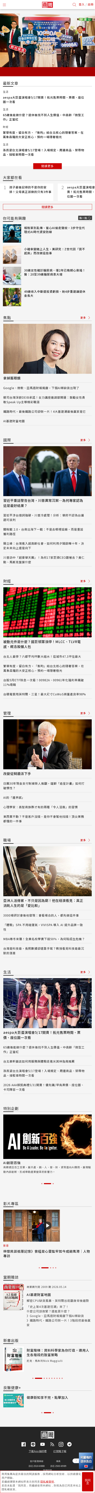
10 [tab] (62, 1378)
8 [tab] (57, 1378)
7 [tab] (54, 1378)
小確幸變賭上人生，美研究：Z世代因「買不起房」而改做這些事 (54, 251)
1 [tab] (41, 1183)
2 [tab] (47, 1183)
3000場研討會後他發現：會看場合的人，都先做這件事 (41, 915)
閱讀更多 (47, 166)
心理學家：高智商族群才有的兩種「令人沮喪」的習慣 (40, 807)
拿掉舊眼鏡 (12, 378)
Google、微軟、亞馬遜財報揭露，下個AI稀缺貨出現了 (41, 388)
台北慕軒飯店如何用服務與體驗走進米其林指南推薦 (39, 1061)
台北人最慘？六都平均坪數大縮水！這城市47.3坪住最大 (42, 656)
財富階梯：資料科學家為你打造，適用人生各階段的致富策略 (58, 1352)
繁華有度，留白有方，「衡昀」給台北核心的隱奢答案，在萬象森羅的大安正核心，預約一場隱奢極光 (43, 134)
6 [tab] (51, 1378)
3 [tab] (53, 1183)
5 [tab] (55, 1267)
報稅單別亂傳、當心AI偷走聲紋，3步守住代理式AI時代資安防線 (54, 230)
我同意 (88, 1482)
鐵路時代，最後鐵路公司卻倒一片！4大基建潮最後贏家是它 (44, 411)
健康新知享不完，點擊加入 (47, 1397)
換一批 (83, 218)
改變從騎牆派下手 (17, 773)
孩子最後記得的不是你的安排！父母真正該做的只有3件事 (30, 189)
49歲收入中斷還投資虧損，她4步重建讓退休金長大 (55, 293)
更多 (85, 317)
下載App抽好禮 (38, 1451)
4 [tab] (53, 1267)
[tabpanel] (47, 1144)
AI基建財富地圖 (14, 421)
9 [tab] (59, 1378)
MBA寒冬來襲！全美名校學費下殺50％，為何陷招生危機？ (44, 939)
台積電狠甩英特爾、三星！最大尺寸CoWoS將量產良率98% (44, 694)
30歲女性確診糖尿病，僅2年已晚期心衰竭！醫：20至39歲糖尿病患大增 (55, 272)
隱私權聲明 (47, 1481)
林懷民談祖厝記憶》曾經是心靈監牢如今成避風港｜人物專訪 (46, 1253)
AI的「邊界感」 (14, 797)
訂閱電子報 (59, 1451)
